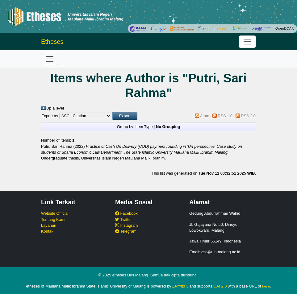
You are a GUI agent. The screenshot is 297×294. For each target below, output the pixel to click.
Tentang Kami (53, 219)
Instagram (126, 225)
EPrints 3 (180, 286)
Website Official (54, 213)
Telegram (125, 231)
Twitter (123, 219)
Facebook (126, 213)
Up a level (55, 108)
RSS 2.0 (248, 116)
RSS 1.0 (225, 116)
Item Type (144, 126)
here (266, 286)
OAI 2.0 (220, 286)
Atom (204, 116)
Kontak (47, 231)
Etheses (52, 41)
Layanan (48, 225)
